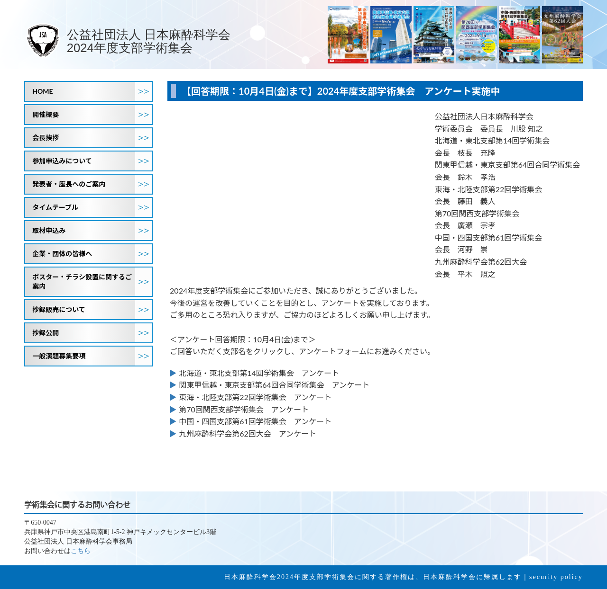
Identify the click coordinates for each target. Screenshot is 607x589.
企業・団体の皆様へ (92, 253)
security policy (556, 576)
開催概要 (92, 114)
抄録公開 (92, 332)
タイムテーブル (92, 207)
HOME (92, 91)
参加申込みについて (92, 161)
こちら (81, 550)
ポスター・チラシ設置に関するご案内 (92, 282)
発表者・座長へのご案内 (92, 184)
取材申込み (92, 230)
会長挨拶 (92, 137)
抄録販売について (92, 309)
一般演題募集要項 (92, 356)
